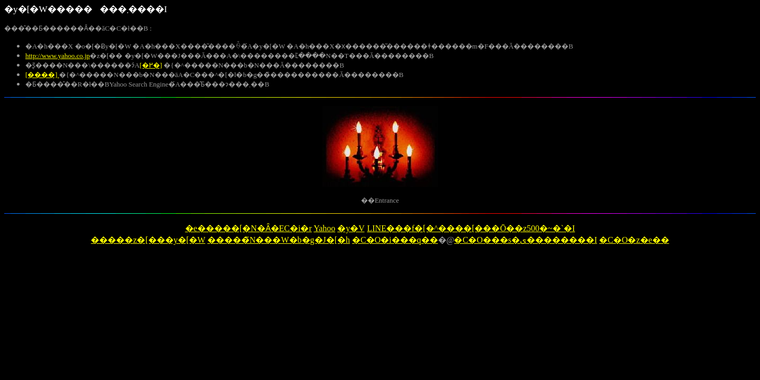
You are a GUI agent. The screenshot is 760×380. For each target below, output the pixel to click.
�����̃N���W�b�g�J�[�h (278, 239)
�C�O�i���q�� (395, 239)
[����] (42, 75)
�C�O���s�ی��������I (525, 239)
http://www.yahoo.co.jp (57, 56)
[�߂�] (150, 65)
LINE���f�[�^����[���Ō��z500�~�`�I (471, 228)
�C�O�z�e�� (634, 239)
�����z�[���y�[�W (148, 239)
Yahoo (324, 228)
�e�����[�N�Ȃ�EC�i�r (248, 228)
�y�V (350, 228)
